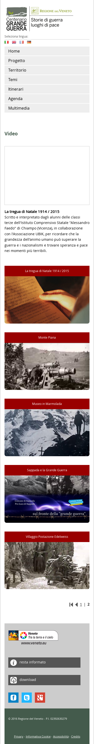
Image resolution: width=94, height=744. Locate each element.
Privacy (18, 736)
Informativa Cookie (38, 736)
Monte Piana (47, 337)
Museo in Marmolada (47, 404)
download (22, 680)
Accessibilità (61, 736)
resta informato (27, 662)
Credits (75, 736)
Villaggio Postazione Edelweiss (47, 537)
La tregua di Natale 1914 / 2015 (47, 271)
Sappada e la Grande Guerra (47, 470)
